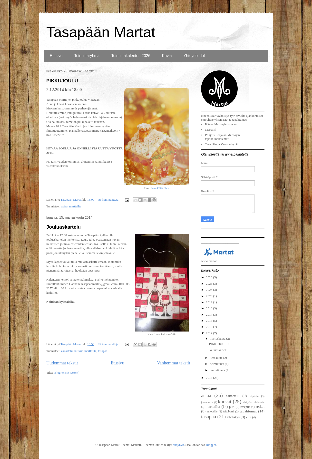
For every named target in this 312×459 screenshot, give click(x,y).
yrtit (248, 417)
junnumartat (207, 402)
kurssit (78, 351)
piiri (231, 407)
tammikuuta (218, 370)
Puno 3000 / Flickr (160, 188)
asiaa (64, 206)
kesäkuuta (216, 358)
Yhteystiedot (194, 56)
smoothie (212, 411)
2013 (209, 378)
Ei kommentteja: (109, 199)
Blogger (211, 445)
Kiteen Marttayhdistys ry (221, 124)
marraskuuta (218, 338)
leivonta (259, 402)
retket (260, 406)
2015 (209, 327)
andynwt (178, 445)
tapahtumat (248, 411)
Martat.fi (210, 129)
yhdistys (233, 417)
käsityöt (247, 402)
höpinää (254, 396)
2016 (209, 320)
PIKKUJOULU (62, 80)
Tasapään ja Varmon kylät (221, 144)
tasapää (102, 351)
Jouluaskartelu (63, 227)
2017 (209, 314)
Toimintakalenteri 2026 (130, 56)
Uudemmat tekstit (62, 363)
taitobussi (228, 411)
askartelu (67, 351)
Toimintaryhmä (86, 56)
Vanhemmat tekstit (173, 363)
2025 (209, 283)
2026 (209, 277)
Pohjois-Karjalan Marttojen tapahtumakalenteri (222, 137)
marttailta (75, 206)
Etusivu (56, 56)
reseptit (245, 407)
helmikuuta (217, 364)
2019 (209, 302)
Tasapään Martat (100, 32)
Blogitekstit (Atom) (66, 372)
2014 (209, 333)
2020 (209, 296)
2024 (209, 290)
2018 (209, 308)
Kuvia (167, 56)
